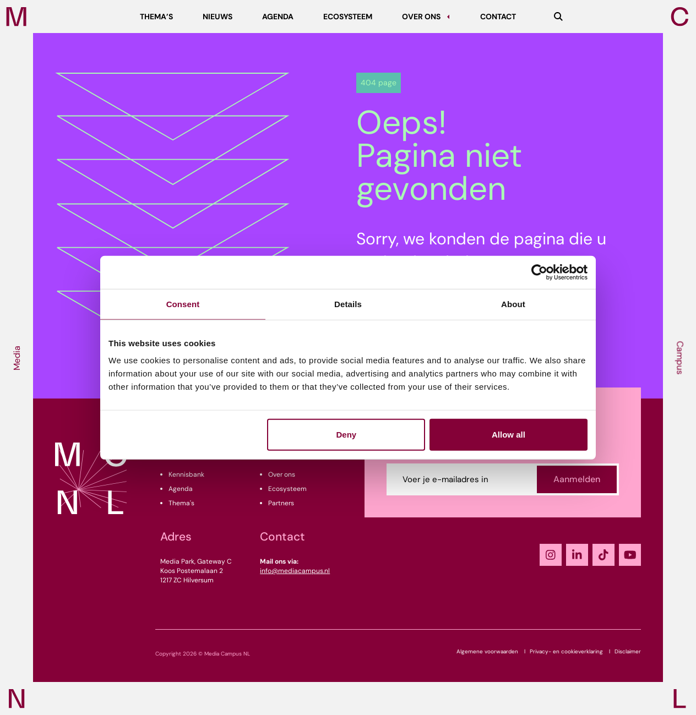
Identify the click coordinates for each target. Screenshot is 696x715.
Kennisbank (186, 474)
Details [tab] (348, 303)
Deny (346, 434)
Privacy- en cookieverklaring (566, 651)
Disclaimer (628, 651)
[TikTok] (603, 555)
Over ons (281, 474)
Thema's (181, 503)
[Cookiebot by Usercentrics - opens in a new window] (539, 272)
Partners (281, 503)
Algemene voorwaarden (487, 651)
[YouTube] (630, 555)
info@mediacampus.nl (295, 570)
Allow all (508, 434)
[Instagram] (551, 555)
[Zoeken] (558, 16)
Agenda (180, 488)
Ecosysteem (287, 488)
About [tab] (513, 303)
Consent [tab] (183, 303)
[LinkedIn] (577, 555)
